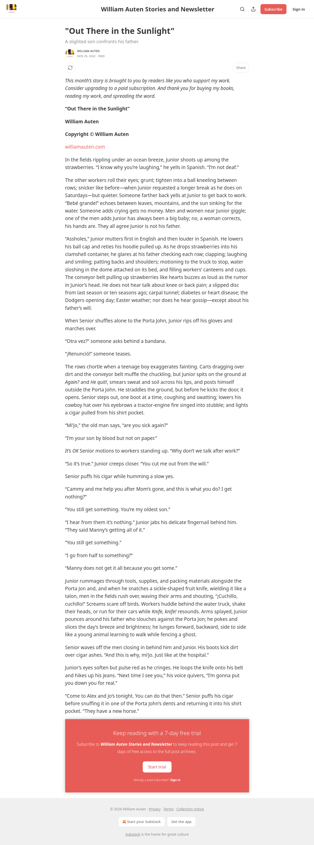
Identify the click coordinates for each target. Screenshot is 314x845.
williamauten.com (85, 147)
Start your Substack (141, 822)
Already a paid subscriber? (157, 780)
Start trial (157, 766)
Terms (168, 809)
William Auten (88, 51)
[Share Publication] (253, 9)
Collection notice (190, 809)
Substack (132, 834)
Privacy (155, 809)
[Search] (242, 9)
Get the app (181, 821)
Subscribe (273, 9)
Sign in (299, 9)
